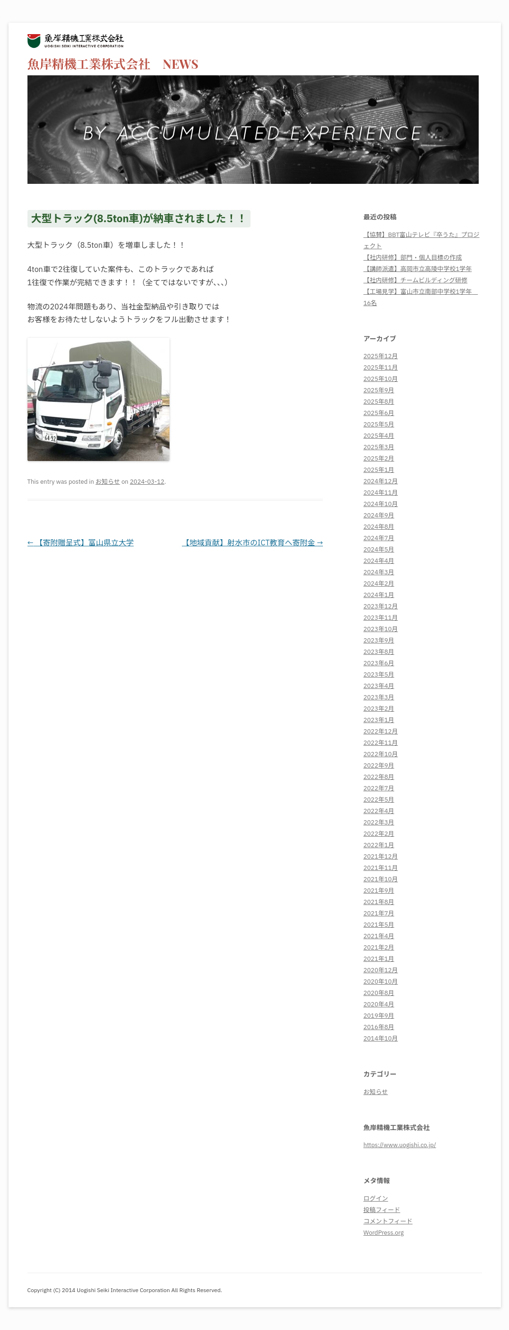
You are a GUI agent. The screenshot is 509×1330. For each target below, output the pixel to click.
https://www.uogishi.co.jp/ (400, 1145)
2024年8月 (379, 527)
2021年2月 (379, 947)
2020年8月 (379, 993)
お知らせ (108, 482)
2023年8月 (379, 652)
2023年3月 (379, 697)
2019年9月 (379, 1016)
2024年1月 (379, 595)
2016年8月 (379, 1027)
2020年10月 (381, 981)
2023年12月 (381, 606)
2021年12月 (381, 856)
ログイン (376, 1198)
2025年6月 (379, 413)
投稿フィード (382, 1210)
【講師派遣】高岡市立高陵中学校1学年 (418, 269)
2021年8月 (379, 902)
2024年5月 (379, 549)
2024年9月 (379, 515)
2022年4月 (379, 811)
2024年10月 (381, 504)
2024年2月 (379, 583)
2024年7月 (379, 538)
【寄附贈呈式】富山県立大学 (80, 542)
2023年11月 (381, 618)
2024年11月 (381, 493)
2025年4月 (379, 436)
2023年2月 (379, 709)
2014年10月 (381, 1038)
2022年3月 (379, 822)
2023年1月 (379, 720)
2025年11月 (381, 367)
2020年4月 (379, 1004)
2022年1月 (379, 845)
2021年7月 (379, 913)
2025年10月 (381, 379)
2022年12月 (381, 731)
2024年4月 (379, 561)
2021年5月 (379, 925)
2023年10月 (381, 629)
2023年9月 (379, 640)
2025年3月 (379, 447)
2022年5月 (379, 800)
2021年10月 (381, 879)
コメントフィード (388, 1221)
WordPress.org (384, 1233)
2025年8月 (379, 402)
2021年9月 (379, 891)
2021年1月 (379, 959)
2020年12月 (381, 970)
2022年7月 (379, 788)
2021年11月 (381, 868)
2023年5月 (379, 674)
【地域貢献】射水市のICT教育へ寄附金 (252, 542)
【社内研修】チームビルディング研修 (416, 280)
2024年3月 (379, 572)
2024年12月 (381, 481)
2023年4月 (379, 686)
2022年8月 (379, 777)
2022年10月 (381, 754)
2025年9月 (379, 390)
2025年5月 (379, 424)
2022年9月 (379, 765)
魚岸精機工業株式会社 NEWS (112, 63)
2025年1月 (379, 470)
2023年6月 (379, 663)
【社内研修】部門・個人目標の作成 (413, 257)
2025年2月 (379, 458)
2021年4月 (379, 936)
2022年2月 (379, 834)
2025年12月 (381, 356)
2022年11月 (381, 743)
